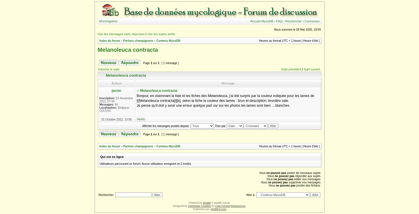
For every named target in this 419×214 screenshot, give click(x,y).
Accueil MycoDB (261, 21)
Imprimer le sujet (109, 69)
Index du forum (110, 40)
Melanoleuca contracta (128, 50)
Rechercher (293, 21)
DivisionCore (238, 206)
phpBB (207, 202)
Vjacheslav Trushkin (199, 206)
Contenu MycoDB (168, 40)
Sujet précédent (291, 69)
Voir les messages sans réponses (121, 34)
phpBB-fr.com (219, 209)
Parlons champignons (138, 40)
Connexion (312, 21)
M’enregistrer (109, 21)
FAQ (279, 21)
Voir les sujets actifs (161, 34)
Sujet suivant (311, 69)
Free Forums (222, 206)
